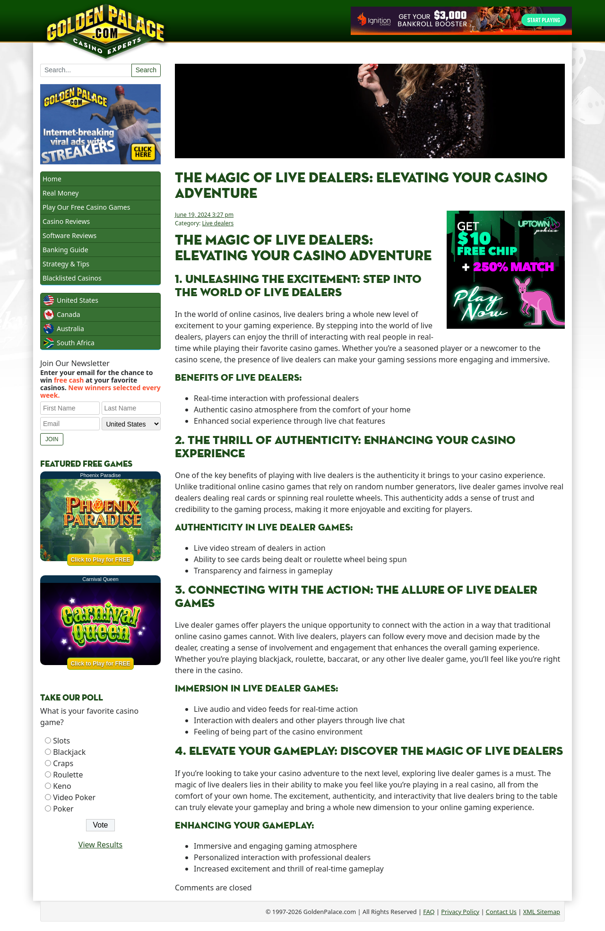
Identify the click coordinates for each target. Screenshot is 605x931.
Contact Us (501, 911)
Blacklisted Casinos (72, 277)
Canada (68, 314)
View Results (100, 844)
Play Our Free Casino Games (86, 207)
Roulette (68, 774)
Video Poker (74, 797)
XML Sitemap (541, 911)
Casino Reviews (66, 221)
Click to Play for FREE (100, 559)
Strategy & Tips (66, 263)
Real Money (60, 192)
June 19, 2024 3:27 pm (204, 215)
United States (77, 300)
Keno (62, 786)
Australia (70, 328)
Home (52, 178)
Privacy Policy (460, 911)
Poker (63, 808)
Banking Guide (65, 249)
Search (146, 70)
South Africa (76, 342)
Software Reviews (69, 235)
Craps (63, 763)
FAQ (428, 911)
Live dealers (217, 223)
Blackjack (69, 752)
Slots (61, 740)
